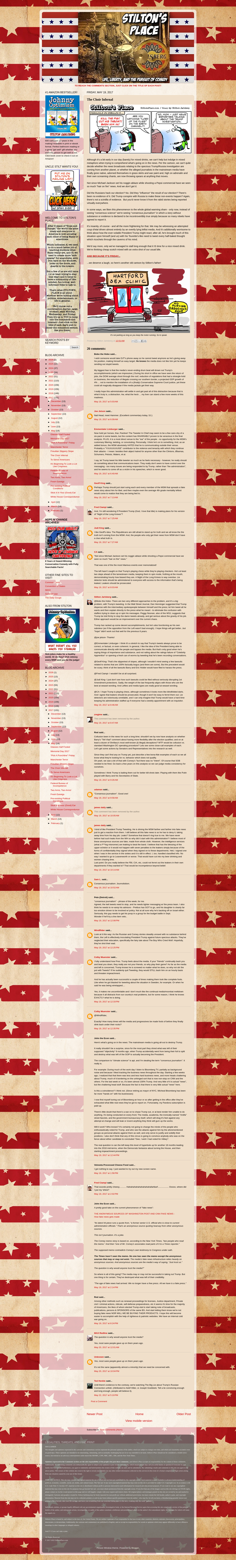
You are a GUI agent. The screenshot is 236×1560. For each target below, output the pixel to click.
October (55, 409)
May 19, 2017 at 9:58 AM (106, 798)
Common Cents (52, 582)
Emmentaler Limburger (106, 429)
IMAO (48, 590)
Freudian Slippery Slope (62, 451)
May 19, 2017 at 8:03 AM (106, 587)
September (56, 414)
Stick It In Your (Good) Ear (63, 492)
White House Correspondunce (65, 497)
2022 (51, 376)
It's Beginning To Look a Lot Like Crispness (64, 465)
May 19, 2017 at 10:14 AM (106, 870)
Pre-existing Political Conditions (60, 487)
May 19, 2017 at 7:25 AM (106, 518)
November (56, 405)
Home (139, 1414)
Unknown (99, 1357)
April (53, 502)
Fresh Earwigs (57, 481)
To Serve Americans (60, 459)
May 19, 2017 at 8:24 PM (106, 1323)
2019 (51, 389)
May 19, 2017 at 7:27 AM (106, 542)
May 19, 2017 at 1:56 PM (106, 1173)
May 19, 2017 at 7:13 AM (106, 497)
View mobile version (138, 1420)
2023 (51, 372)
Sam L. (97, 879)
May (53, 431)
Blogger (135, 1548)
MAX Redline (100, 1333)
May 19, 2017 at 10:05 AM (106, 815)
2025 (51, 364)
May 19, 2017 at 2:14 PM (106, 1287)
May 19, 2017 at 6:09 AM (106, 419)
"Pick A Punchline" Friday (63, 443)
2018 (51, 393)
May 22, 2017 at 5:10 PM (106, 1395)
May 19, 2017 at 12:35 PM (106, 1028)
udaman (98, 789)
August (54, 418)
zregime (98, 714)
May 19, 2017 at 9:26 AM (106, 780)
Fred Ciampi (100, 507)
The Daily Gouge (53, 598)
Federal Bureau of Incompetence (59, 471)
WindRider (99, 930)
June (53, 426)
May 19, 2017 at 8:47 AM (106, 723)
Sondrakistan (51, 594)
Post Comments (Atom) (111, 1430)
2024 (51, 368)
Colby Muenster (102, 957)
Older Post (184, 1414)
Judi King (99, 528)
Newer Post (94, 1414)
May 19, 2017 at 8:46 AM (106, 705)
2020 (51, 385)
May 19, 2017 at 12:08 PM (106, 920)
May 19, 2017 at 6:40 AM (106, 473)
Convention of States (55, 586)
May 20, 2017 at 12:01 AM (106, 1347)
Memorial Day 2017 (60, 438)
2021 (51, 380)
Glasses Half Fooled (60, 434)
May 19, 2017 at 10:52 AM (106, 887)
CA (95, 552)
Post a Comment (99, 1401)
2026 (51, 359)
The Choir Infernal (59, 455)
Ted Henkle (100, 1381)
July (53, 422)
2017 (51, 397)
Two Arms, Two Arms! (61, 477)
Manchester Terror (59, 447)
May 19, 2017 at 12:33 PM (106, 1001)
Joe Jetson (100, 411)
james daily (100, 807)
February (55, 510)
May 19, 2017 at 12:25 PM (106, 947)
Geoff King (99, 483)
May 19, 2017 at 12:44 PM (106, 1155)
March (54, 506)
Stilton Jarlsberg (102, 597)
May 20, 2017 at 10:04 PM (106, 1371)
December (56, 401)
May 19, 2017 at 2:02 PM (106, 1194)
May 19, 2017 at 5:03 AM (106, 401)
